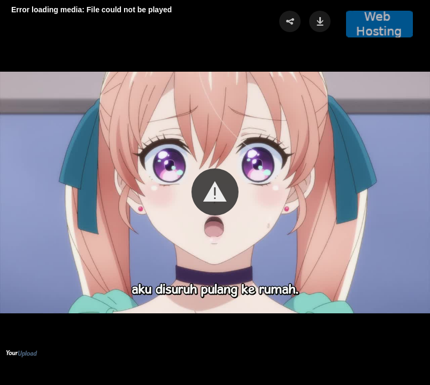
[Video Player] (215, 192)
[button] (215, 191)
